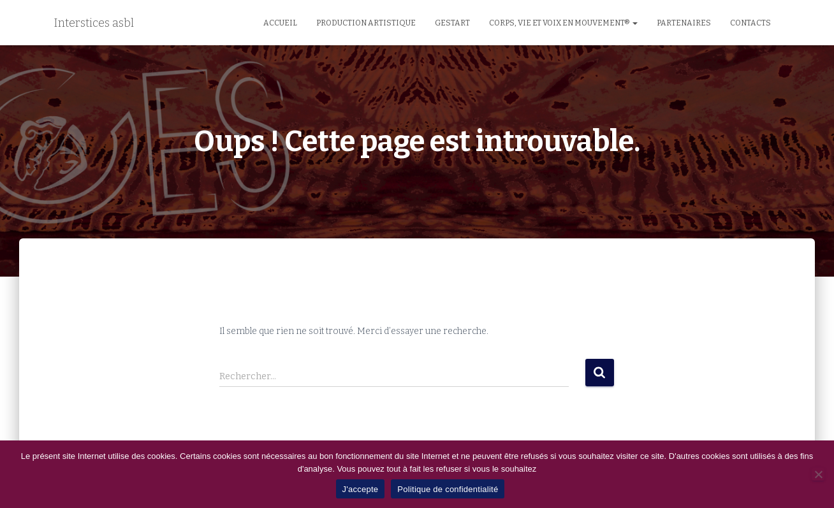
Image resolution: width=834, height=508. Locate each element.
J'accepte (360, 489)
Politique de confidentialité (447, 489)
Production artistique (366, 22)
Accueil (280, 22)
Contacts (750, 22)
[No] (818, 474)
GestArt (452, 22)
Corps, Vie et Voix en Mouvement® (563, 22)
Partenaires (684, 22)
